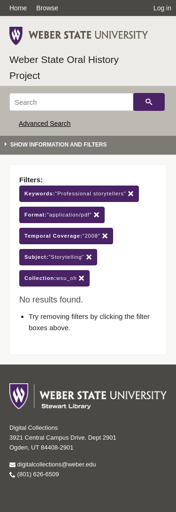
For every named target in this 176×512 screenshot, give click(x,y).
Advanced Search (45, 123)
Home (18, 8)
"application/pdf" (61, 215)
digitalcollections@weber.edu (52, 464)
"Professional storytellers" (79, 194)
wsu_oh (54, 278)
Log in (162, 8)
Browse (47, 8)
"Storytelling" (58, 257)
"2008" (66, 236)
